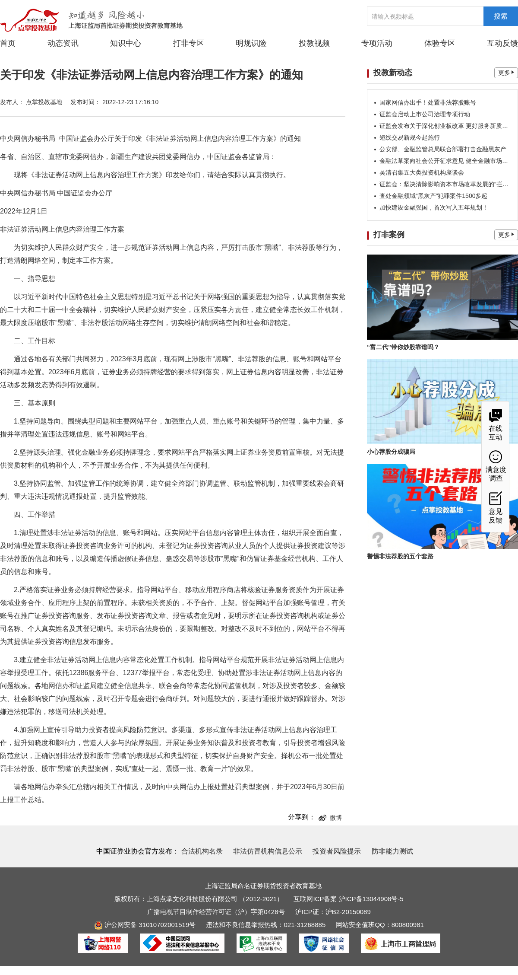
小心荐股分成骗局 (391, 451)
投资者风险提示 (337, 851)
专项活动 (376, 43)
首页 (8, 43)
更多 (506, 72)
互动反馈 (502, 43)
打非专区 (188, 43)
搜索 (501, 16)
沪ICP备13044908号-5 (371, 898)
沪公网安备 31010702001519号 (145, 924)
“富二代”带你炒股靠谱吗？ (403, 347)
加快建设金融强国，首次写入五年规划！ (433, 207)
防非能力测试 (392, 851)
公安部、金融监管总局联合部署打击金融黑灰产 (442, 149)
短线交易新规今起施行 (409, 137)
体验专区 (439, 43)
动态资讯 (63, 43)
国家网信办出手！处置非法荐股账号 (427, 102)
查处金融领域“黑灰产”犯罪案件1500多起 (433, 195)
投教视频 (314, 43)
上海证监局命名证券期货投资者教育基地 (263, 885)
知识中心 (125, 43)
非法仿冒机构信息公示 (267, 851)
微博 (330, 817)
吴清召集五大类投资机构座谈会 (421, 172)
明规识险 (251, 43)
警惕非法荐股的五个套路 (400, 556)
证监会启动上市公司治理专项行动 (424, 114)
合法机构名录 (202, 851)
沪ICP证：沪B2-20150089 (333, 911)
